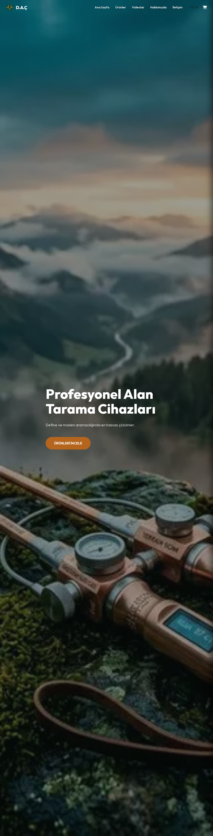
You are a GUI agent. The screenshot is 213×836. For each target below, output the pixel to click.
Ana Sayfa (102, 7)
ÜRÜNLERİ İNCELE (68, 443)
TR (191, 7)
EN (196, 7)
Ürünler (120, 7)
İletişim (177, 7)
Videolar (138, 7)
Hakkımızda (158, 7)
